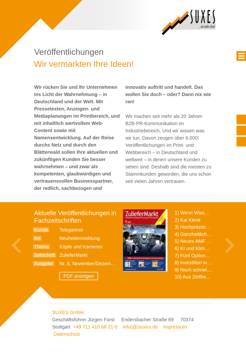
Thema (41, 246)
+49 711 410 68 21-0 (95, 326)
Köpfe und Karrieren (81, 246)
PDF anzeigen (78, 276)
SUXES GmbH (68, 312)
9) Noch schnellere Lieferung (205, 269)
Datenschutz (67, 334)
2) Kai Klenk (188, 220)
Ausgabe (43, 263)
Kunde (41, 229)
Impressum (175, 326)
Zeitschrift (44, 255)
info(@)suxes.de (140, 326)
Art (37, 238)
